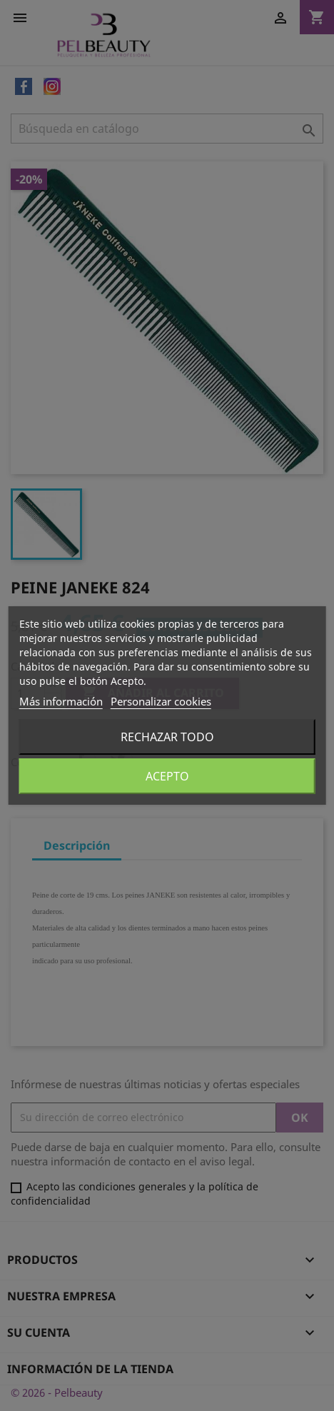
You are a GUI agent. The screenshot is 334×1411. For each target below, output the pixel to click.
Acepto (167, 776)
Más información (61, 701)
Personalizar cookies (161, 701)
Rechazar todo (167, 737)
